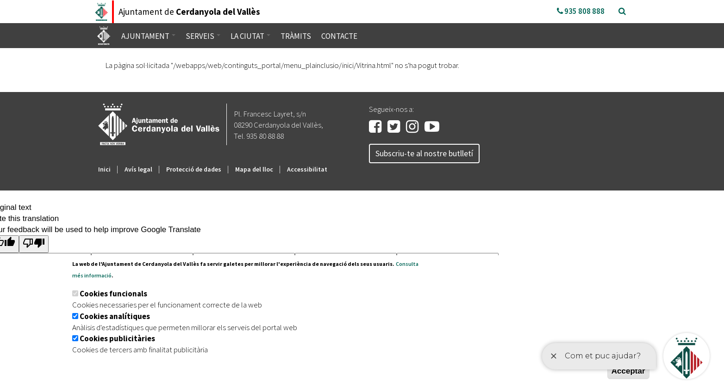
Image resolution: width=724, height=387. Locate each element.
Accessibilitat (307, 169)
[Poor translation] (34, 243)
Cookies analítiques (115, 316)
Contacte (339, 36)
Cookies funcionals (113, 294)
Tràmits (296, 36)
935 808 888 (581, 11)
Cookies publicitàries (117, 338)
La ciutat (250, 36)
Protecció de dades (193, 169)
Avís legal (138, 169)
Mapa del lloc (254, 169)
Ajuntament (148, 36)
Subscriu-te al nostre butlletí (424, 153)
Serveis (203, 36)
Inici (104, 169)
